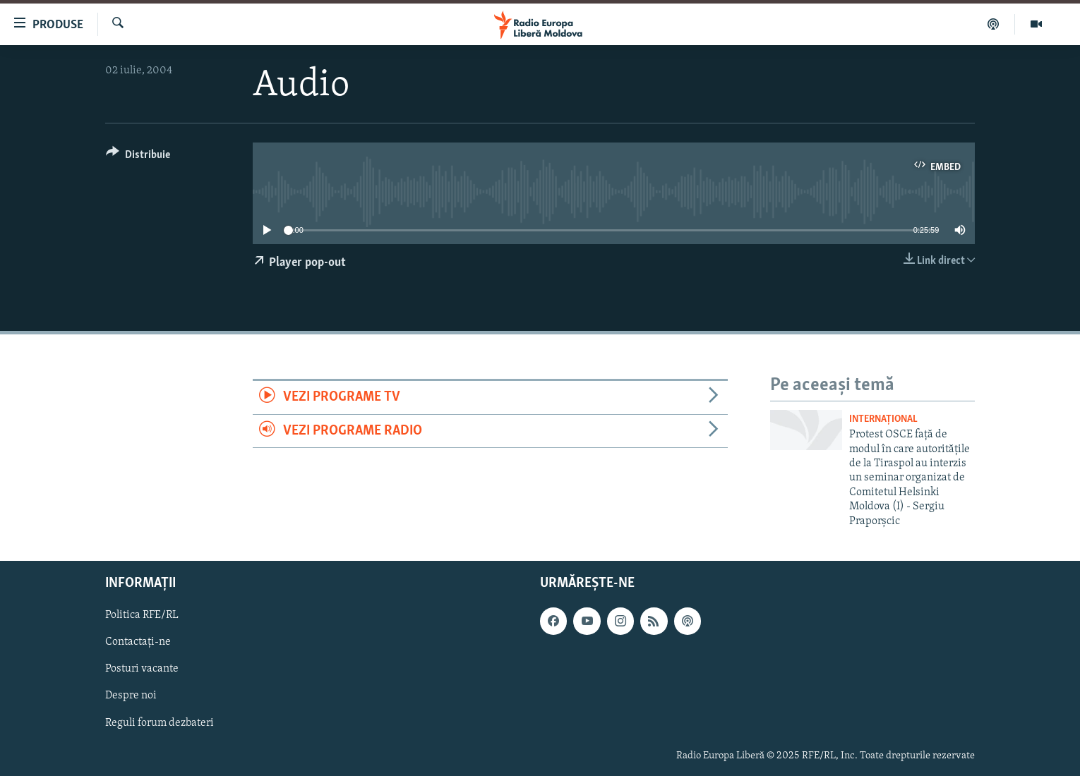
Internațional (883, 419)
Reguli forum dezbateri (159, 723)
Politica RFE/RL (142, 615)
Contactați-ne (138, 642)
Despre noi (131, 696)
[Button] (138, 157)
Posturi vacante (142, 668)
